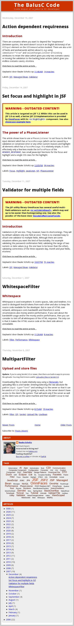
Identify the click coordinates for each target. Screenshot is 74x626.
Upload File (32, 414)
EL (35, 475)
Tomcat (20, 493)
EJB (30, 475)
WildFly (50, 498)
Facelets (57, 474)
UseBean (43, 414)
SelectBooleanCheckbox (41, 488)
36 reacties (49, 165)
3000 (8, 508)
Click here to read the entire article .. (19, 66)
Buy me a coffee (22, 456)
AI (20, 468)
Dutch (9, 474)
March (11, 609)
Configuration (33, 470)
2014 (8, 549)
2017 (8, 540)
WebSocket (25, 498)
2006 (8, 619)
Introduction (12, 36)
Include (62, 477)
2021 (8, 527)
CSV (56, 470)
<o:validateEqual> (40, 210)
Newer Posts (8, 425)
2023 (8, 521)
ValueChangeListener (35, 496)
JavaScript (30, 170)
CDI (48, 467)
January (12, 615)
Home (38, 425)
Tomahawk (10, 493)
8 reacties (48, 334)
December (13, 574)
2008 (8, 568)
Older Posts (66, 425)
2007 (8, 571)
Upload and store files (19, 368)
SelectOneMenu (57, 488)
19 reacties (48, 409)
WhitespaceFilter (21, 286)
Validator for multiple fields (33, 190)
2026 (8, 511)
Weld (33, 498)
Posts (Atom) (21, 430)
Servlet (22, 414)
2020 (8, 530)
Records (18, 488)
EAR (15, 475)
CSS (51, 470)
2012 (8, 555)
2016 (8, 543)
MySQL (25, 484)
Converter (44, 470)
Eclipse (23, 474)
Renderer (27, 488)
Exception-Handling (44, 475)
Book (42, 468)
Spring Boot (37, 491)
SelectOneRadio (10, 491)
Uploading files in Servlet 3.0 (47, 377)
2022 (8, 524)
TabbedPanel (65, 491)
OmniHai (53, 483)
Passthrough (64, 484)
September (14, 596)
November (14, 590)
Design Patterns (40, 472)
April (11, 606)
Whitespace (11, 296)
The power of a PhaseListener (25, 132)
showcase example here (17, 121)
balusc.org (33, 451)
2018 (8, 536)
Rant (12, 488)
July (10, 603)
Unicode (43, 493)
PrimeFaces (57, 486)
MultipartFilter (18, 359)
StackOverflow (51, 491)
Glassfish (25, 477)
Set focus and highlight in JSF (34, 96)
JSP (16, 414)
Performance (21, 339)
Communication (59, 468)
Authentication (34, 468)
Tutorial (34, 493)
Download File (54, 472)
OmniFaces (14, 119)
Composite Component (17, 470)
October (12, 593)
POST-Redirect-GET (42, 486)
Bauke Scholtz (25, 442)
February (13, 612)
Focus (12, 170)
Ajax (26, 468)
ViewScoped (58, 495)
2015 (8, 546)
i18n (46, 477)
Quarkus (66, 486)
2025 (8, 515)
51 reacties (49, 262)
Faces (66, 475)
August (12, 599)
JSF (10, 77)
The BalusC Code (37, 5)
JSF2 (44, 480)
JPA (28, 480)
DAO (19, 472)
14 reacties (49, 71)
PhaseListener (47, 170)
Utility (11, 495)
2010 (8, 562)
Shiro (29, 491)
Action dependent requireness (35, 26)
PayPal (43, 456)
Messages (16, 484)
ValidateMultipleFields (46, 215)
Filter (11, 339)
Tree (27, 493)
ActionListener (12, 468)
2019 (8, 533)
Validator (33, 77)
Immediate (54, 477)
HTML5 (40, 477)
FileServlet (53, 382)
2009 (8, 565)
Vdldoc (48, 495)
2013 (8, 552)
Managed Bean (20, 77)
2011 (8, 558)
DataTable (27, 472)
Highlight (20, 170)
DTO (64, 472)
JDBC (22, 480)
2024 (8, 518)
